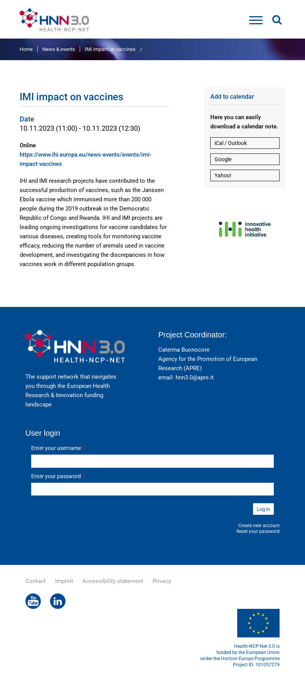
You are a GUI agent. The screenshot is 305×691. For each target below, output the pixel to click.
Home (26, 49)
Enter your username (56, 448)
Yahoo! (223, 175)
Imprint (64, 581)
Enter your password (56, 476)
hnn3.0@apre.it (195, 377)
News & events (58, 49)
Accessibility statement (112, 581)
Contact (35, 581)
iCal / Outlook (231, 143)
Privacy (161, 581)
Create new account (259, 525)
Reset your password (258, 531)
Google (223, 159)
